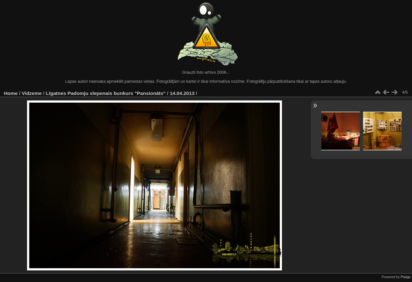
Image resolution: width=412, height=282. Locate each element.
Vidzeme (32, 93)
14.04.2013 (182, 93)
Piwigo (406, 277)
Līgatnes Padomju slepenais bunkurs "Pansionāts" (105, 93)
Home (11, 93)
